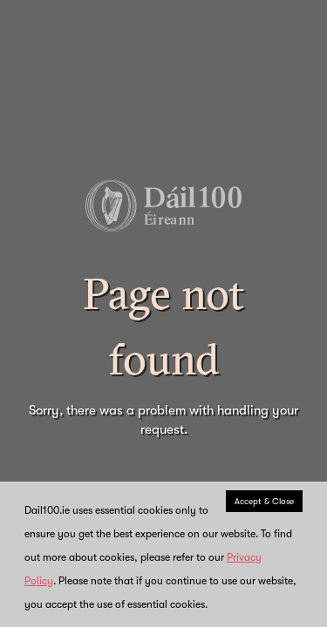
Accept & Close (264, 501)
